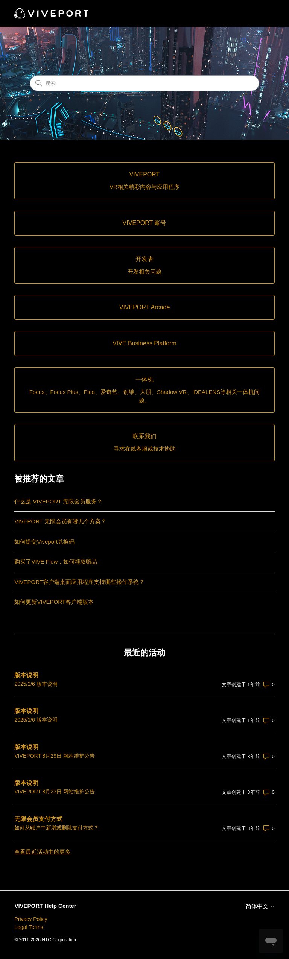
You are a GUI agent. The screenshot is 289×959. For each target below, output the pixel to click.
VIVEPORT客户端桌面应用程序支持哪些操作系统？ (79, 582)
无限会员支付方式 (38, 819)
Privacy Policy (30, 919)
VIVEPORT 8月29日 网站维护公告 (54, 756)
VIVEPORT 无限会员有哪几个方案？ (60, 521)
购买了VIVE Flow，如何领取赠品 (55, 561)
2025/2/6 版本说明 (35, 684)
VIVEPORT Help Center (45, 906)
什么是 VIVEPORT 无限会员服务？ (58, 501)
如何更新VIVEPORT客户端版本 (54, 602)
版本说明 (26, 675)
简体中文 (260, 906)
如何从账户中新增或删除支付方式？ (56, 828)
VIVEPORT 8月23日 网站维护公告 (54, 792)
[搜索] (144, 83)
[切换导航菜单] (261, 14)
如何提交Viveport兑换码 (44, 541)
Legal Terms (28, 927)
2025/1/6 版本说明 (35, 720)
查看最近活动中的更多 (42, 851)
